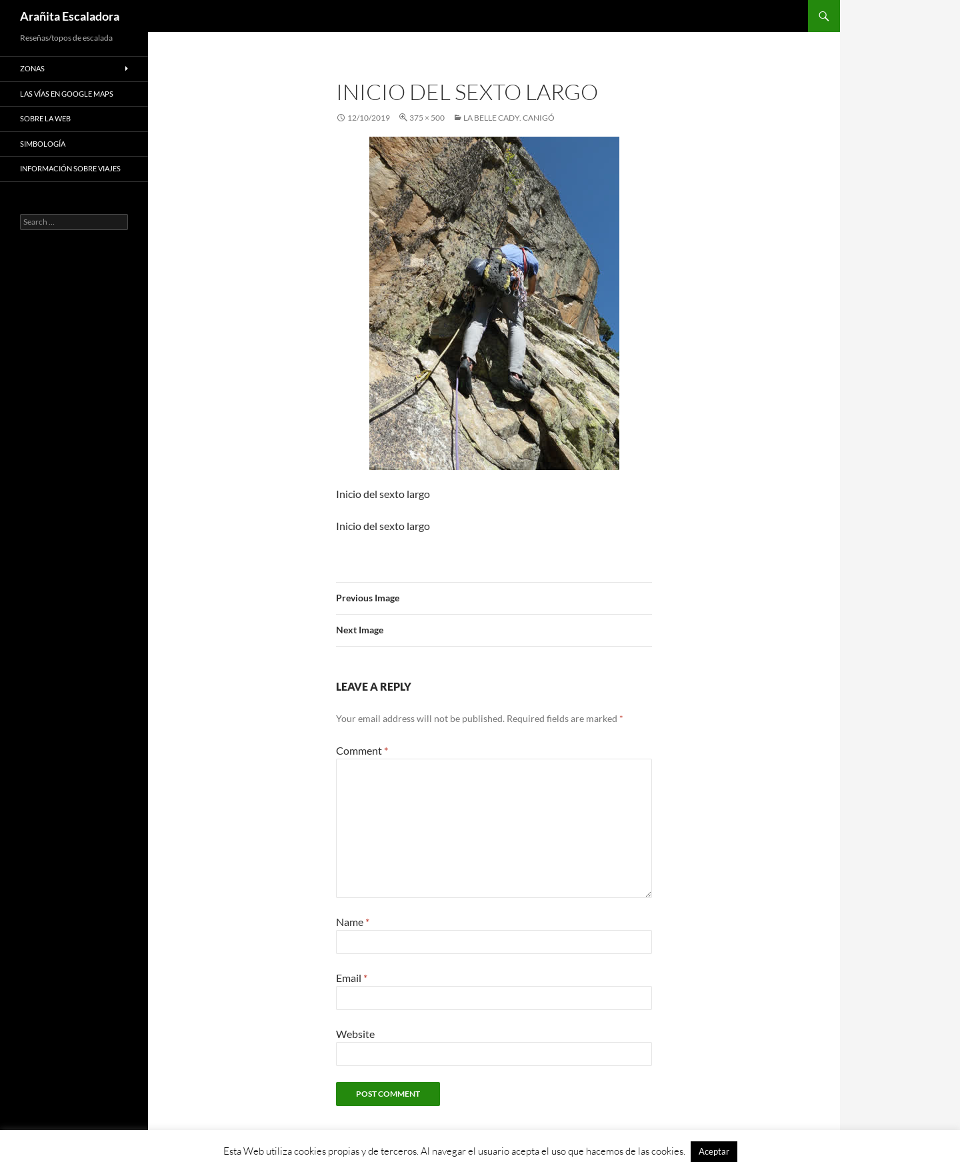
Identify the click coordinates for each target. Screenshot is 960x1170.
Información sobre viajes (70, 168)
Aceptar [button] (714, 1151)
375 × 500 (427, 118)
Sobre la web (45, 118)
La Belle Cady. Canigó (509, 118)
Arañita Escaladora (69, 16)
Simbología (42, 143)
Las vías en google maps (66, 93)
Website (355, 1033)
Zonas (32, 68)
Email (351, 977)
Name (352, 921)
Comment (362, 750)
